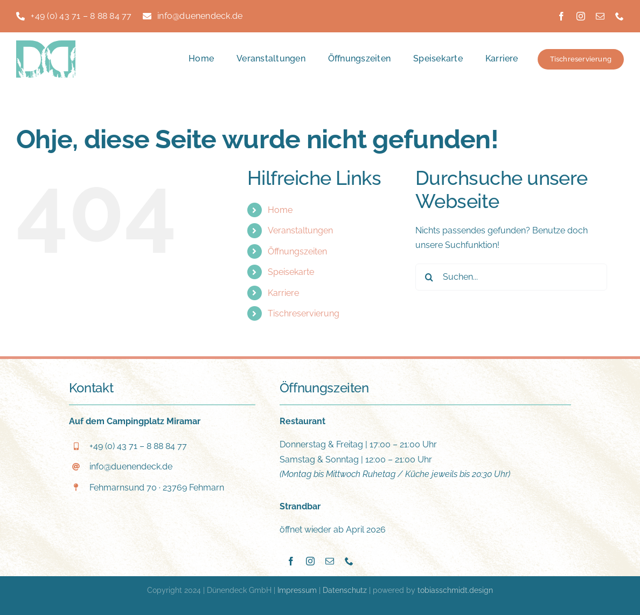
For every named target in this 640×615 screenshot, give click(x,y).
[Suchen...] (511, 277)
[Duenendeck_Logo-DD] (45, 44)
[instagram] (580, 16)
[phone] (619, 16)
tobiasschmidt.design (455, 590)
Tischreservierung (303, 313)
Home (280, 210)
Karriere (283, 293)
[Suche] (428, 277)
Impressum (297, 590)
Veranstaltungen (300, 230)
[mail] (600, 16)
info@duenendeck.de (130, 466)
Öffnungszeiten (297, 251)
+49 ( (138, 446)
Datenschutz (345, 590)
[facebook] (561, 16)
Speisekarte (291, 272)
